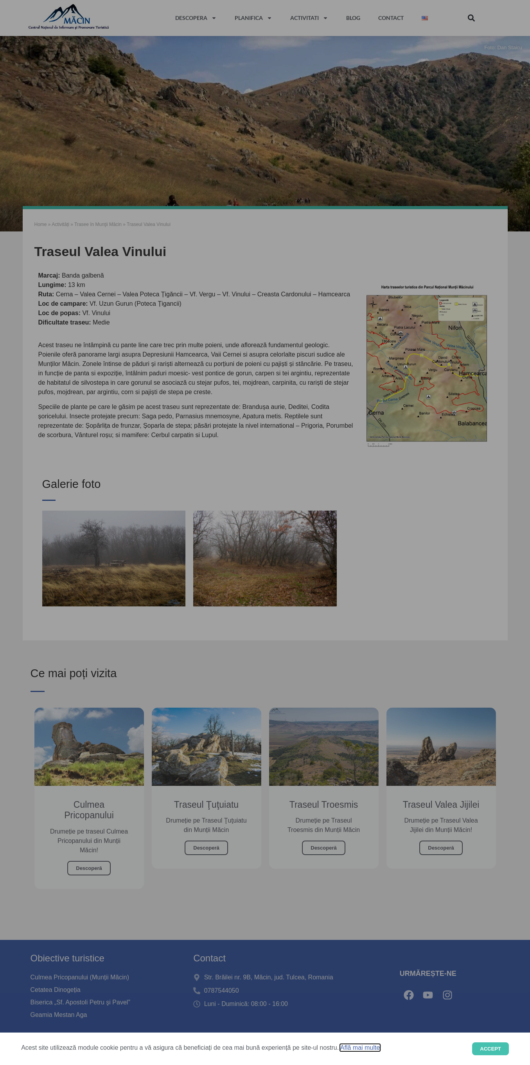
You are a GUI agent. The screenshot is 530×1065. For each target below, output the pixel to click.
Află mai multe (360, 1047)
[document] (265, 532)
